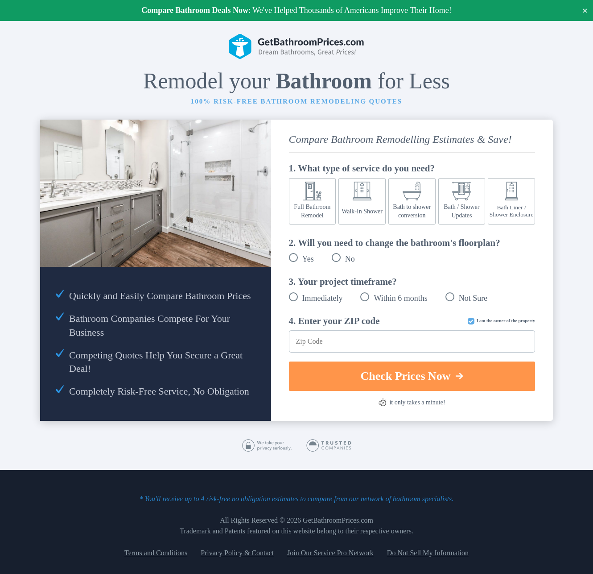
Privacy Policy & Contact (237, 553)
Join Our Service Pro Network (330, 553)
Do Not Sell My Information (428, 553)
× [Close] (585, 10)
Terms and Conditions (155, 553)
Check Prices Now (411, 376)
